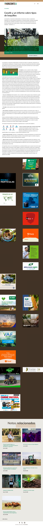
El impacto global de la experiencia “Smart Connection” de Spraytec (10, 468)
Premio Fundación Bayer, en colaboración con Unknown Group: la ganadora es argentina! (10, 445)
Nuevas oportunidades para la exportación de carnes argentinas (10, 512)
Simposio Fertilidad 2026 (8, 490)
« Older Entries (4, 519)
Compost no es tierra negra (28, 490)
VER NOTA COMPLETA (33, 55)
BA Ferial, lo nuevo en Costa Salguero (30, 444)
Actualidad (6, 8)
